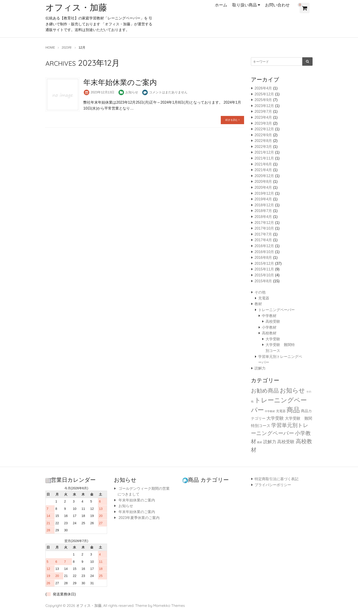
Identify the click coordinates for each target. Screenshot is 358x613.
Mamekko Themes (169, 605)
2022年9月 (263, 135)
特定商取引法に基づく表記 (276, 479)
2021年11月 (264, 158)
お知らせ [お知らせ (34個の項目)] (292, 390)
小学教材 (269, 327)
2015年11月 (264, 269)
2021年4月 (263, 170)
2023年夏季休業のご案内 (139, 518)
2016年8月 (263, 257)
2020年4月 (263, 187)
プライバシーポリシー (273, 485)
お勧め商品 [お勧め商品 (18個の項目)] (265, 391)
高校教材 (269, 333)
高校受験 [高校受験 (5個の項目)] (286, 441)
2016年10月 (264, 252)
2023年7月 (263, 111)
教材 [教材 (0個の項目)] (259, 442)
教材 (258, 304)
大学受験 (273, 339)
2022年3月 (263, 147)
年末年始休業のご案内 (136, 500)
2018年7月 (263, 211)
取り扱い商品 (244, 5)
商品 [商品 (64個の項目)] (293, 410)
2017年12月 (264, 223)
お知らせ (131, 92)
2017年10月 (264, 228)
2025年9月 (263, 100)
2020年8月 (263, 181)
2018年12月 (264, 205)
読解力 (260, 368)
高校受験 (273, 321)
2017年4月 (263, 240)
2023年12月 (264, 106)
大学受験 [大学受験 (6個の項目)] (275, 418)
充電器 (263, 298)
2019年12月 (264, 193)
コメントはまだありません (168, 92)
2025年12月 (264, 94)
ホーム (221, 5)
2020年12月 (264, 176)
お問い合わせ (277, 5)
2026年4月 (263, 88)
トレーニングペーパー (276, 310)
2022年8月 (263, 141)
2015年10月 (264, 275)
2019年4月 (263, 199)
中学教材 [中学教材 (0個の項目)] (270, 411)
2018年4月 (263, 217)
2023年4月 (263, 117)
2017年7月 (263, 234)
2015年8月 (263, 281)
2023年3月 (263, 123)
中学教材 (269, 316)
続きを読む (232, 119)
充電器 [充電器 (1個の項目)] (281, 411)
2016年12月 (264, 246)
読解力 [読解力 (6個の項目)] (269, 441)
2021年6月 (263, 164)
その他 (260, 292)
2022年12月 (264, 129)
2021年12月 (264, 152)
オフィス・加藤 (77, 7)
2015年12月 (264, 263)
